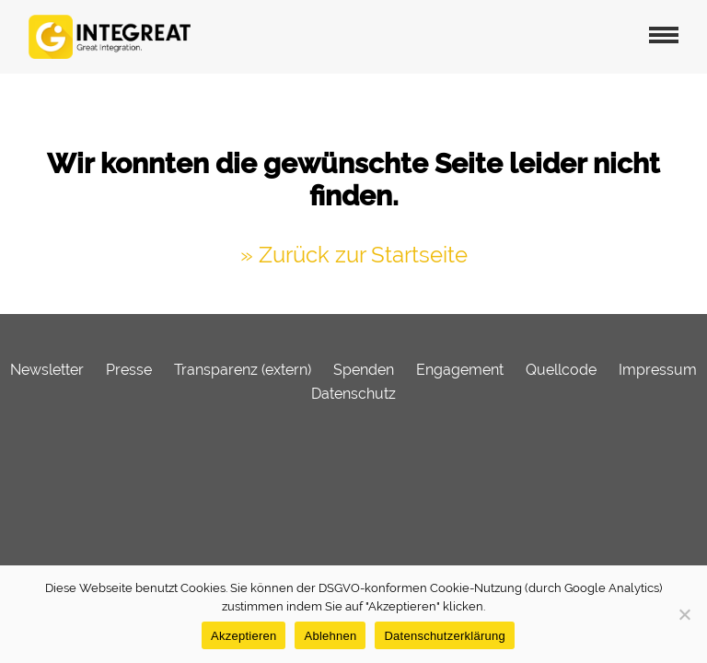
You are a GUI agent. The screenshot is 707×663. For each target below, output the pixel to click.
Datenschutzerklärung (444, 636)
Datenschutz (353, 393)
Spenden (363, 369)
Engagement (460, 369)
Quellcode (561, 369)
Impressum (658, 369)
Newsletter (47, 369)
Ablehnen (330, 636)
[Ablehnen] (684, 614)
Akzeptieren (243, 636)
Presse (129, 369)
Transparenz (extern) (242, 369)
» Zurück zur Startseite (354, 254)
